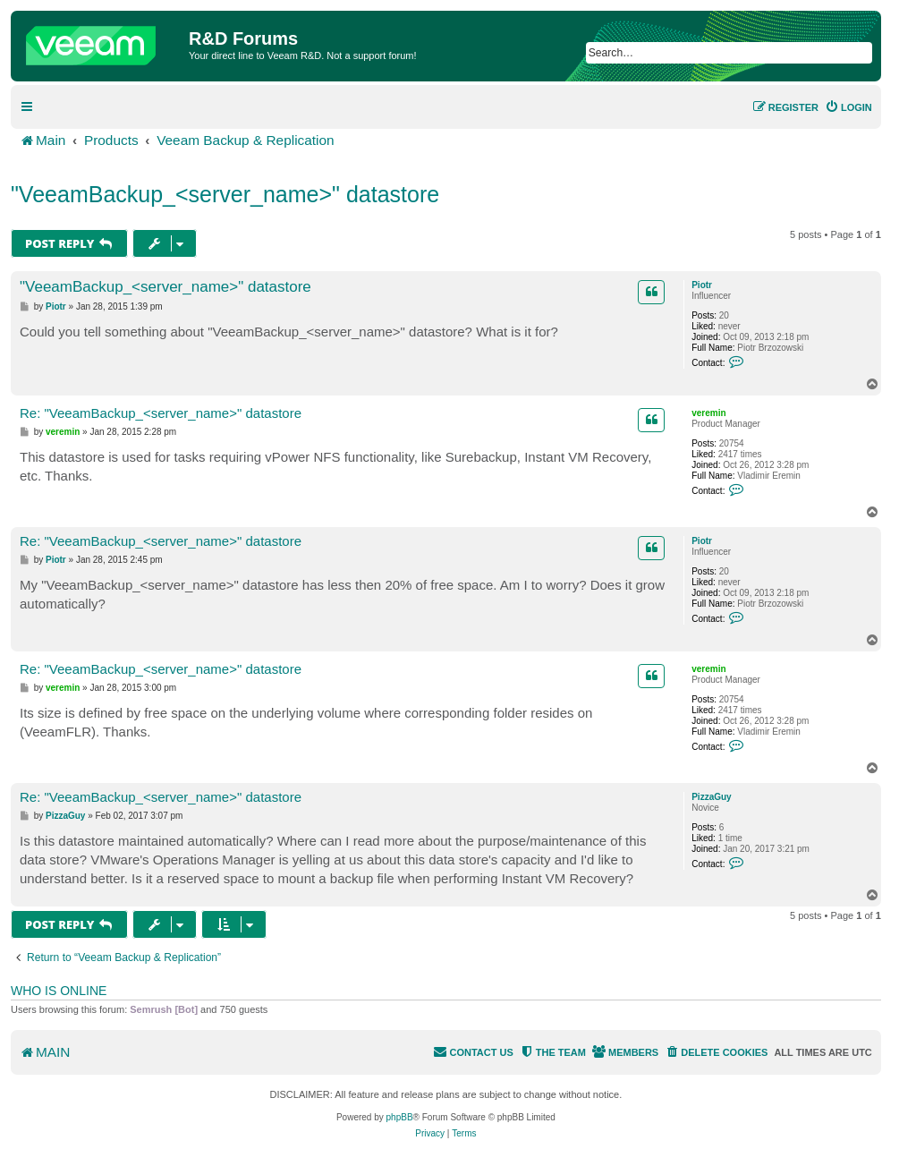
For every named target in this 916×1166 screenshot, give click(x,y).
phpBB (399, 1117)
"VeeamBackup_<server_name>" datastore (225, 194)
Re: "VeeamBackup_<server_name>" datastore (160, 413)
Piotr (701, 285)
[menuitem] (848, 107)
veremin (708, 413)
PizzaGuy (711, 797)
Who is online (58, 990)
